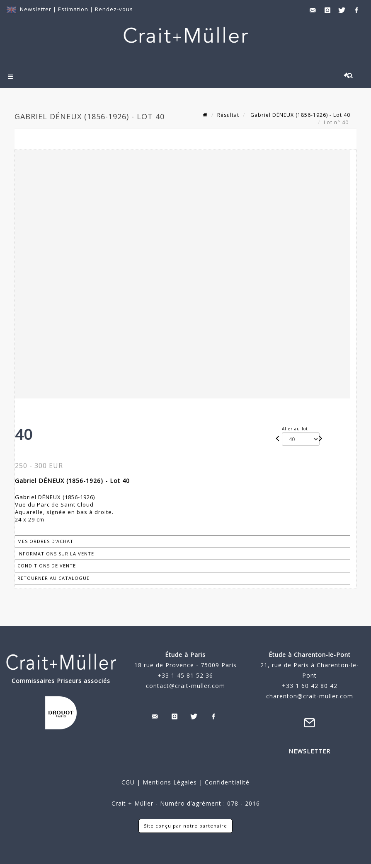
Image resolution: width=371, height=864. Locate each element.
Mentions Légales (170, 782)
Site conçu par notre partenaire (185, 826)
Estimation (74, 9)
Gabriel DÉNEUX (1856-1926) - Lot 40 (299, 114)
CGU (128, 782)
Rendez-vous (114, 9)
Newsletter (35, 9)
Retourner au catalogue (53, 578)
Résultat (228, 114)
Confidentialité (226, 782)
